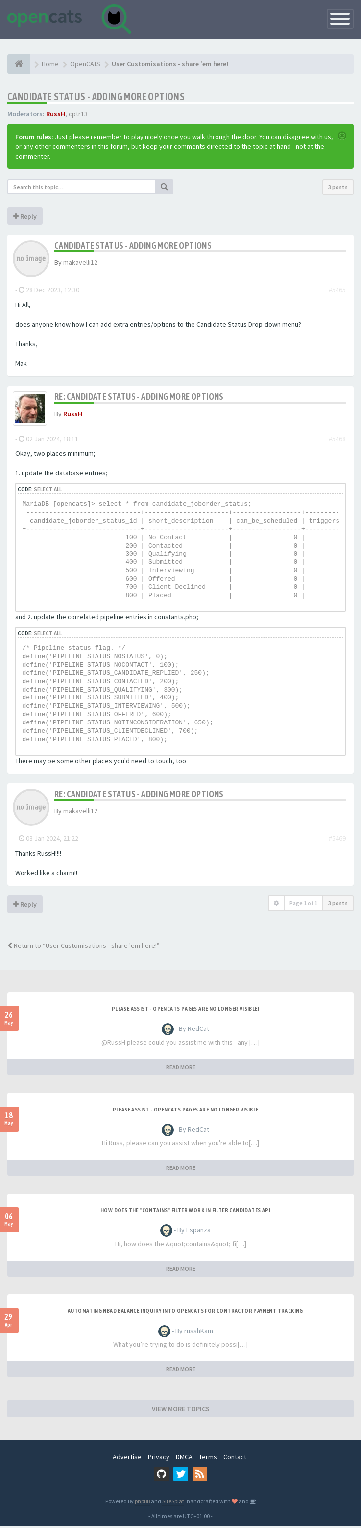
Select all (48, 491)
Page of (303, 905)
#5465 (337, 289)
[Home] (18, 64)
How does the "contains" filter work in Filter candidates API (185, 1212)
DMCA (184, 1459)
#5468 (337, 441)
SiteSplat (173, 1503)
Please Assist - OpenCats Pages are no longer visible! (185, 1011)
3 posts (338, 187)
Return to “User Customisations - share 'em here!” (83, 948)
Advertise (127, 1459)
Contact (234, 1459)
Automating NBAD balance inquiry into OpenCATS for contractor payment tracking (185, 1313)
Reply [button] (25, 216)
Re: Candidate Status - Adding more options (139, 396)
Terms (208, 1459)
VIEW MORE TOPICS (181, 1411)
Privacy (158, 1459)
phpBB (142, 1503)
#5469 (337, 840)
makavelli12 (80, 262)
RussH (55, 114)
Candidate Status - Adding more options (96, 96)
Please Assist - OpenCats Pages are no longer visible (186, 1112)
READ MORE (180, 1069)
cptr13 (78, 114)
